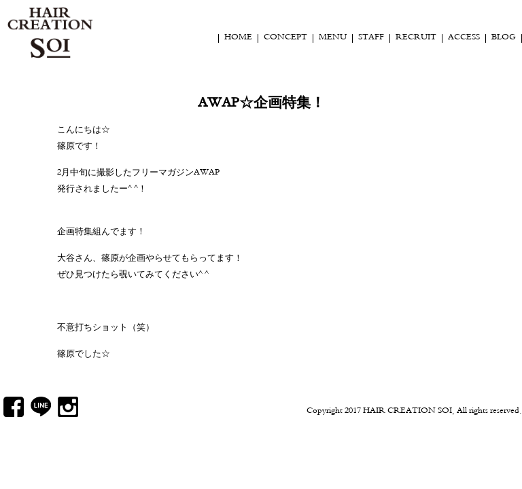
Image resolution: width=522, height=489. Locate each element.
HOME (238, 37)
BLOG (503, 37)
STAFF (371, 37)
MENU (333, 37)
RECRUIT (416, 37)
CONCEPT (285, 37)
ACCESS (464, 37)
